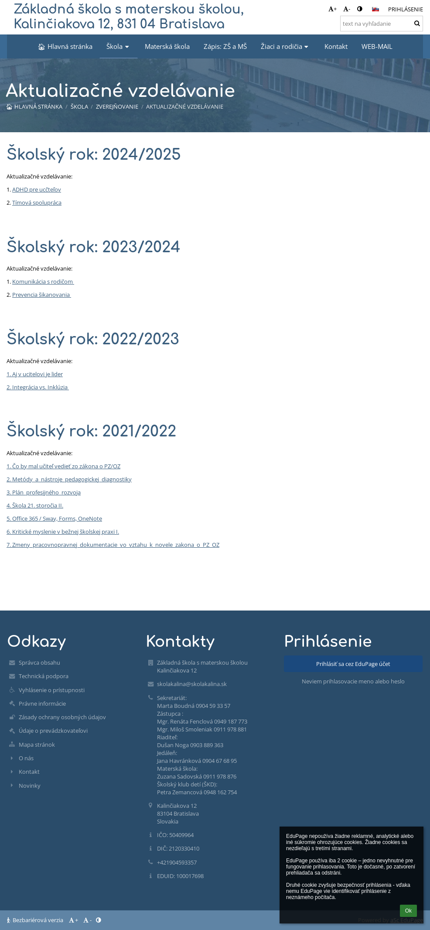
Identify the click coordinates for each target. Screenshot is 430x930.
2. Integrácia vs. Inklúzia (38, 387)
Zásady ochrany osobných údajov (62, 717)
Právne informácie (42, 703)
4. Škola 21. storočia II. (35, 505)
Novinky (30, 785)
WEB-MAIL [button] (377, 46)
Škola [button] (118, 46)
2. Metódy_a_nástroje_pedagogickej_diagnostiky (69, 479)
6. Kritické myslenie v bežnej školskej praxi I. (63, 531)
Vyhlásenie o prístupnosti (52, 690)
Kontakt (29, 772)
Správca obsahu (39, 662)
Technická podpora (43, 676)
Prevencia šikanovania (41, 295)
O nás (26, 758)
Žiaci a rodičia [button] (286, 46)
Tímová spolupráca (36, 202)
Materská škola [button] (167, 46)
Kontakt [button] (336, 46)
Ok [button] (408, 911)
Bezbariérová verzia (36, 920)
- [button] (346, 9)
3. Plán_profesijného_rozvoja (44, 492)
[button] (375, 9)
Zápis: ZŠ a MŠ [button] (225, 46)
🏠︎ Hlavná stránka (34, 106)
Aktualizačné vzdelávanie (184, 106)
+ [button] (332, 9)
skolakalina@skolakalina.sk (192, 684)
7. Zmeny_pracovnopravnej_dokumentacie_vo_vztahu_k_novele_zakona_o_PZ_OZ (113, 545)
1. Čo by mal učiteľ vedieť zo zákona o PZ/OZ (63, 466)
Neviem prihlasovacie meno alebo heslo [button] (353, 681)
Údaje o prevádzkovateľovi (53, 730)
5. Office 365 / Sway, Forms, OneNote (54, 518)
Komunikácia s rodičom (43, 281)
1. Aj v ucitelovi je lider (35, 374)
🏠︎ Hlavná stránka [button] (65, 46)
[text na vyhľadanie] (381, 23)
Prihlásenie (405, 9)
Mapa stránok (37, 744)
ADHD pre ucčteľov (36, 189)
